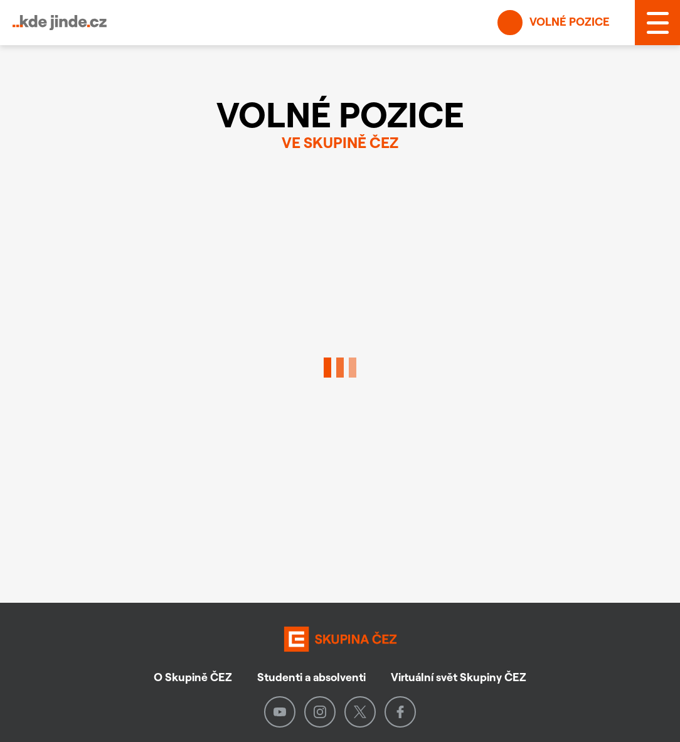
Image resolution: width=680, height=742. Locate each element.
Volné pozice (553, 22)
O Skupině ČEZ (193, 677)
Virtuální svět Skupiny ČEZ (458, 677)
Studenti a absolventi (311, 677)
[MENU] (657, 22)
